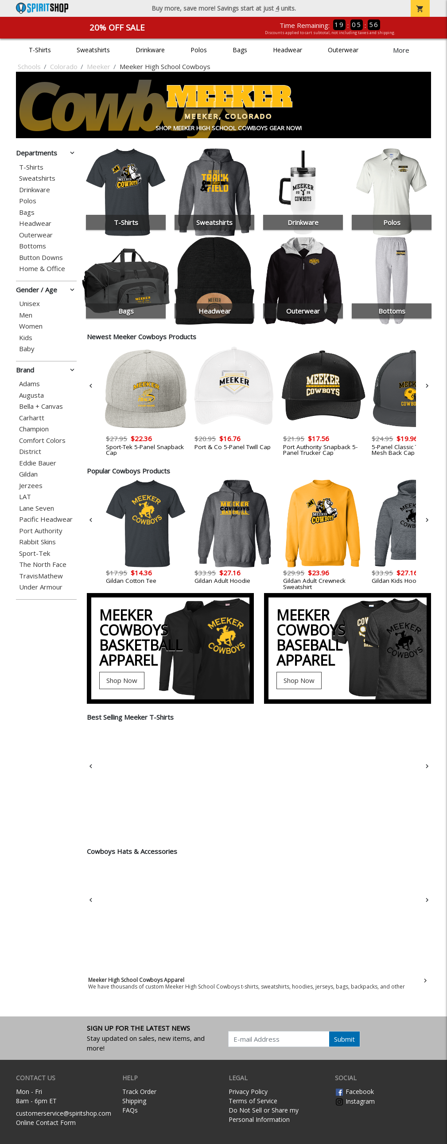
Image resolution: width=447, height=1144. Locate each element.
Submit (344, 1039)
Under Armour (40, 587)
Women (31, 326)
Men (25, 315)
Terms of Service (253, 1101)
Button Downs (41, 257)
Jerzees (31, 485)
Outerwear (343, 50)
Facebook (354, 1091)
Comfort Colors (42, 440)
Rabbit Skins (37, 542)
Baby (27, 349)
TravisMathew (41, 576)
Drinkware (150, 50)
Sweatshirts (93, 50)
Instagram (355, 1101)
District (30, 451)
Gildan (28, 474)
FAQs (130, 1110)
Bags (240, 50)
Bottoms (32, 246)
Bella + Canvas (41, 406)
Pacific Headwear (46, 519)
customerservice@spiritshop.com (63, 1113)
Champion (34, 429)
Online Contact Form (46, 1122)
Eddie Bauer (37, 463)
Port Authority (40, 531)
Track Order (139, 1091)
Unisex (29, 303)
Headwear (287, 50)
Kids (25, 337)
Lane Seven (36, 508)
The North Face (42, 564)
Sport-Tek (34, 553)
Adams (29, 384)
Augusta (31, 395)
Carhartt (31, 418)
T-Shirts (40, 50)
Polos (198, 50)
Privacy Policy (248, 1091)
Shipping (134, 1101)
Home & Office (42, 268)
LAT (25, 496)
